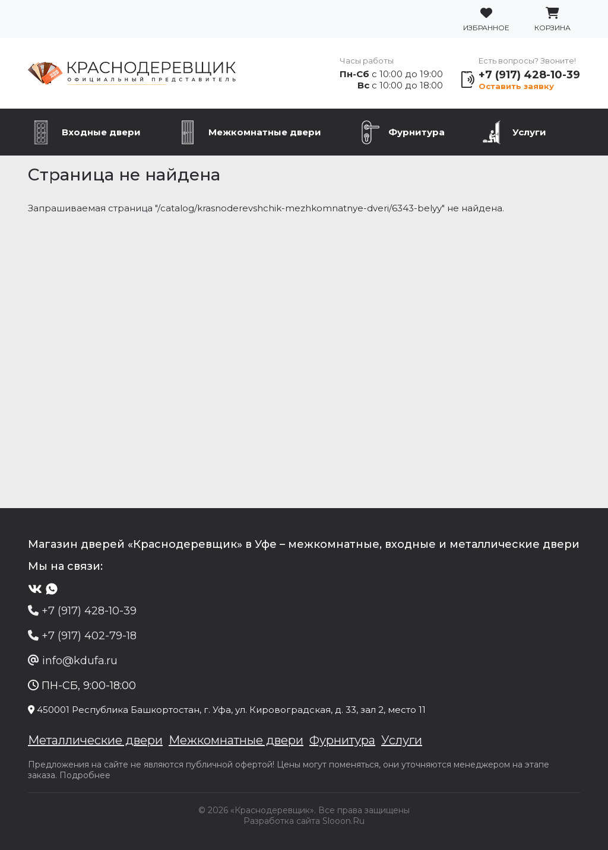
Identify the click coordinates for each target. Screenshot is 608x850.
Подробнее (84, 775)
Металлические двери (95, 740)
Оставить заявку (516, 86)
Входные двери (101, 132)
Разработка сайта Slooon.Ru (304, 821)
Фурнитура (416, 132)
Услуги (529, 132)
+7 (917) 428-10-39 (529, 74)
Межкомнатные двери (264, 132)
